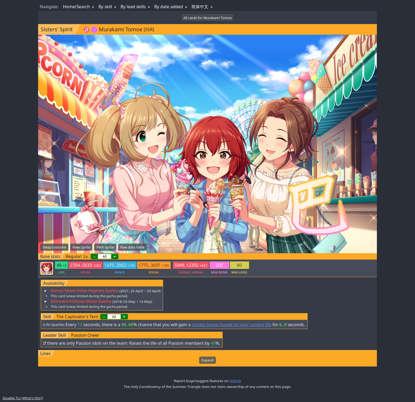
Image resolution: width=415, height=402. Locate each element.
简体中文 (199, 7)
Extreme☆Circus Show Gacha (81, 301)
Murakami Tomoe (120, 29)
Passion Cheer (85, 335)
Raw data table (132, 247)
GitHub (235, 380)
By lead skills (133, 7)
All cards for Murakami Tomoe (207, 17)
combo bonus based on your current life (231, 324)
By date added (168, 7)
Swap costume (54, 247)
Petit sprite (105, 247)
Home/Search (76, 7)
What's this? (32, 398)
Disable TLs (12, 398)
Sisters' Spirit (57, 29)
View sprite (81, 247)
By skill (105, 7)
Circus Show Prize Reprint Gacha (84, 291)
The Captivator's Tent (77, 317)
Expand (207, 360)
